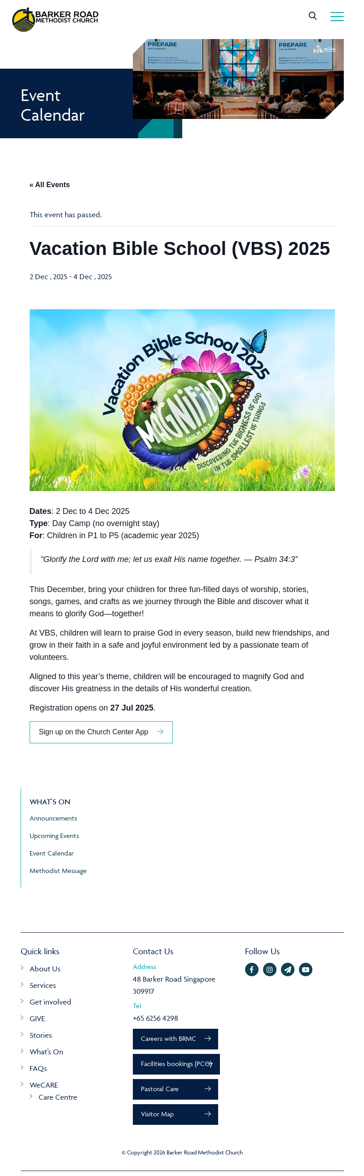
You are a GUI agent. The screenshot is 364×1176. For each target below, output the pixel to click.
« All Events (50, 185)
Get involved (50, 1001)
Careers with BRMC (169, 1039)
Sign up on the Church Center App (94, 732)
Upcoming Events (54, 835)
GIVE (37, 1018)
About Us (45, 968)
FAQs (38, 1068)
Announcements (53, 818)
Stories (41, 1035)
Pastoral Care (161, 1092)
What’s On (46, 1051)
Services (43, 985)
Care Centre (58, 1097)
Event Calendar (52, 853)
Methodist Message (58, 870)
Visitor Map (158, 1118)
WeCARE (44, 1084)
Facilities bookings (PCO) (177, 1065)
